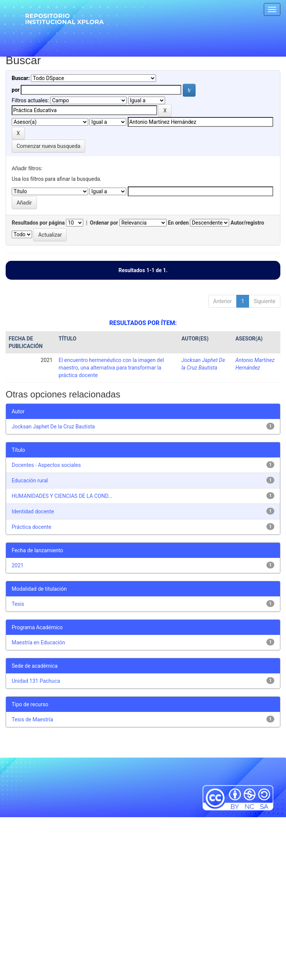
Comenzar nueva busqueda (48, 146)
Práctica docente (31, 527)
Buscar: (21, 78)
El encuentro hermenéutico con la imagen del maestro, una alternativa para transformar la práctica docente (111, 367)
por (16, 90)
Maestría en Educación (38, 642)
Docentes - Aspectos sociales (46, 465)
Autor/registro (247, 223)
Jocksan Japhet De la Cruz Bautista (53, 427)
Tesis (18, 604)
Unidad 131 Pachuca (36, 681)
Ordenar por (104, 223)
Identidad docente (33, 511)
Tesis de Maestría (32, 719)
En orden (178, 223)
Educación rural (30, 480)
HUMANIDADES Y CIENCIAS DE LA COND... (62, 496)
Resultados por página (38, 223)
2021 (17, 565)
